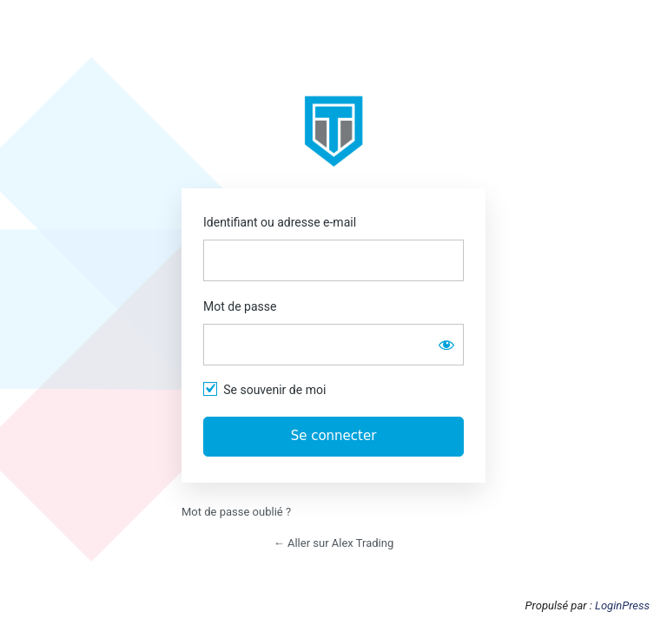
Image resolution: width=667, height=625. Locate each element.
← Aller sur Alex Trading (334, 542)
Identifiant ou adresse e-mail (279, 222)
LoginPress (622, 605)
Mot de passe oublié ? (236, 511)
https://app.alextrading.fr (333, 131)
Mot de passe (239, 306)
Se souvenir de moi (274, 390)
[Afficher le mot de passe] (446, 344)
